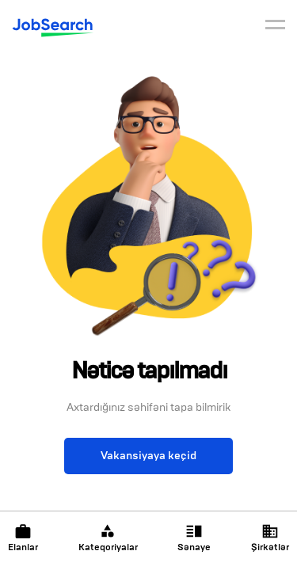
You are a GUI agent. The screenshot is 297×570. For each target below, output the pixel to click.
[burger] (275, 27)
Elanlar (23, 538)
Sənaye (194, 538)
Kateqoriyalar (108, 538)
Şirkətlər (270, 538)
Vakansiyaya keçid (148, 455)
